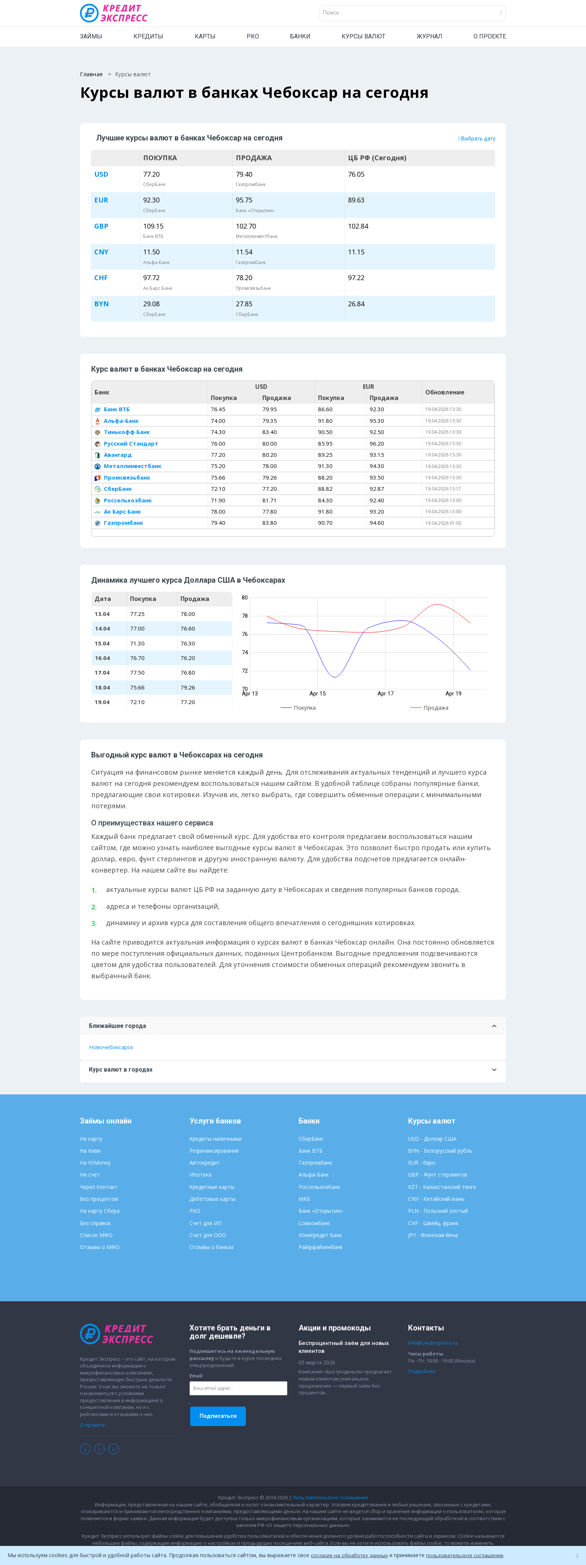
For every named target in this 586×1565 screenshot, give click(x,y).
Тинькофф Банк (122, 432)
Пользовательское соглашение (330, 1497)
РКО (253, 36)
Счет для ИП (205, 1223)
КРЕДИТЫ (148, 36)
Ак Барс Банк (118, 511)
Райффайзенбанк (321, 1247)
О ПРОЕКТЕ (490, 36)
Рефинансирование (214, 1151)
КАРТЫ (205, 36)
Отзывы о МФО (100, 1247)
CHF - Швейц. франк (433, 1223)
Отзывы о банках (211, 1247)
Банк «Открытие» (321, 1211)
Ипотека (200, 1175)
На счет (90, 1175)
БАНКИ (300, 36)
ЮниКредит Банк (320, 1235)
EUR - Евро (421, 1162)
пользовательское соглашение (468, 1555)
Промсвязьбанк (122, 477)
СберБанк (113, 489)
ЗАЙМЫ (91, 36)
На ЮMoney (95, 1162)
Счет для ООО (207, 1235)
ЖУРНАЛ (429, 36)
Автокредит (204, 1162)
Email (196, 1376)
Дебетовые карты (212, 1199)
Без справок (95, 1223)
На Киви (90, 1151)
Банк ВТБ (112, 409)
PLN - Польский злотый (438, 1211)
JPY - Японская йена (433, 1235)
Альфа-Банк (117, 421)
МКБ (304, 1199)
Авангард (113, 455)
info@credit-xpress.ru (432, 1343)
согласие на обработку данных (350, 1555)
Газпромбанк (119, 523)
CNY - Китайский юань (436, 1199)
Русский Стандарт (126, 443)
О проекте (92, 1425)
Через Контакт (99, 1187)
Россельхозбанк (123, 500)
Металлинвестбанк (128, 466)
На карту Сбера (100, 1211)
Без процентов (99, 1199)
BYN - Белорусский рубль (440, 1151)
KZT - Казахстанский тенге (442, 1187)
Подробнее (421, 1371)
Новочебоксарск (111, 1047)
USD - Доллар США (432, 1139)
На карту (91, 1139)
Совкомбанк (314, 1223)
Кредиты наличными (215, 1139)
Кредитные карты (211, 1187)
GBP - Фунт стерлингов (437, 1175)
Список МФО (96, 1235)
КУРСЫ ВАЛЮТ (363, 36)
